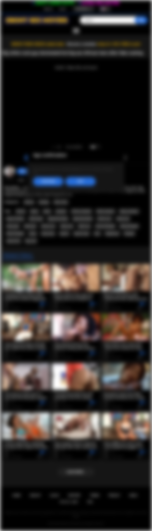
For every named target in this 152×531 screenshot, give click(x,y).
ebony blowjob (129, 226)
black (47, 211)
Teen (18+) (60, 202)
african (20, 211)
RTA (90, 501)
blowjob (129, 233)
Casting (43, 202)
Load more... (76, 472)
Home (17, 495)
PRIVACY (114, 495)
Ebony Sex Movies (71, 523)
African (29, 202)
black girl (30, 226)
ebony (34, 211)
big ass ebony (15, 218)
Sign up (48, 8)
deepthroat (112, 233)
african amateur (81, 211)
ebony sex (67, 226)
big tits (64, 233)
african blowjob (105, 226)
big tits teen (81, 233)
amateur (61, 211)
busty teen (48, 233)
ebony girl (13, 226)
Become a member (81, 44)
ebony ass (123, 218)
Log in (62, 8)
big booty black (82, 218)
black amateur (105, 211)
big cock (31, 240)
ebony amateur (129, 211)
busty (32, 233)
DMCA (134, 495)
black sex (84, 226)
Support (74, 495)
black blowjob (15, 233)
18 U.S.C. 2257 (68, 501)
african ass (104, 218)
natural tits (13, 240)
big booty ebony (58, 218)
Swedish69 (26, 171)
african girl (36, 218)
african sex (48, 226)
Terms (94, 495)
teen (97, 233)
